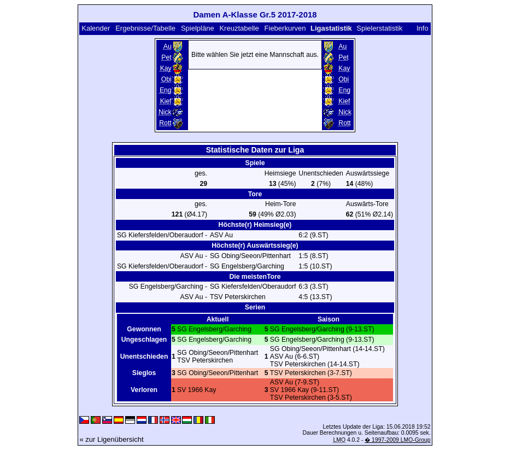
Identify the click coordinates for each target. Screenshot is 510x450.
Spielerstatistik (380, 28)
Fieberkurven (285, 28)
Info (423, 28)
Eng (166, 90)
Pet (166, 57)
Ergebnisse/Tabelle (145, 28)
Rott (165, 123)
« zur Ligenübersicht (111, 439)
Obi (166, 79)
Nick (165, 112)
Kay (166, 68)
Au (167, 46)
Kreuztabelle (239, 28)
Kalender (95, 28)
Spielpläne (197, 28)
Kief (166, 101)
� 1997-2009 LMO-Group (397, 440)
